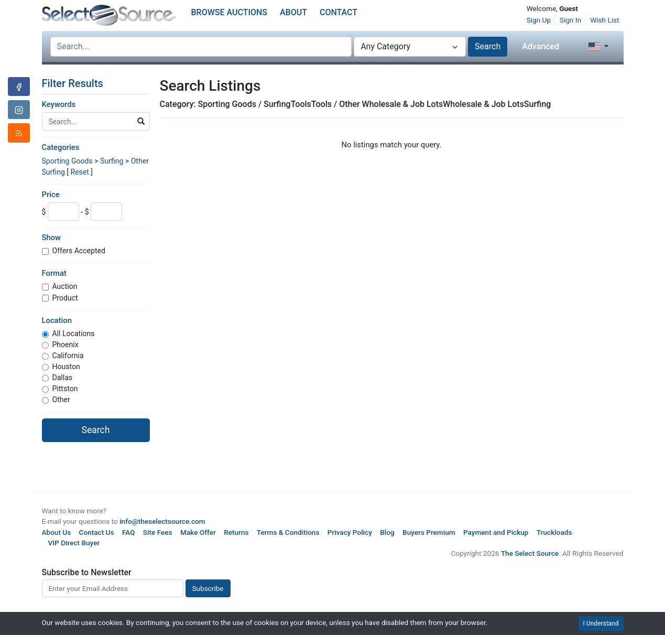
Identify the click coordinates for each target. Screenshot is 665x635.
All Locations (73, 333)
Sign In (570, 20)
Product (65, 298)
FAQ (128, 532)
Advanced (540, 46)
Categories (61, 147)
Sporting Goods (67, 161)
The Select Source (530, 553)
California (68, 355)
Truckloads (554, 532)
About (293, 12)
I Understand (601, 623)
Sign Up (539, 20)
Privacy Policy (350, 532)
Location (57, 320)
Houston (66, 366)
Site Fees (157, 532)
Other (61, 399)
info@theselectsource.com (162, 521)
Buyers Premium (428, 532)
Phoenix (65, 344)
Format (54, 273)
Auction (65, 286)
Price (51, 194)
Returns (236, 532)
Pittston (65, 388)
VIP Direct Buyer (74, 543)
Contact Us (96, 532)
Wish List (604, 20)
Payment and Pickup (496, 532)
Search (487, 46)
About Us (56, 532)
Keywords (59, 104)
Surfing (111, 161)
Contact (338, 12)
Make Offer (198, 532)
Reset (79, 172)
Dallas (62, 377)
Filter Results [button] (79, 83)
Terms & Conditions (288, 532)
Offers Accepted (78, 250)
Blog (387, 532)
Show (51, 237)
